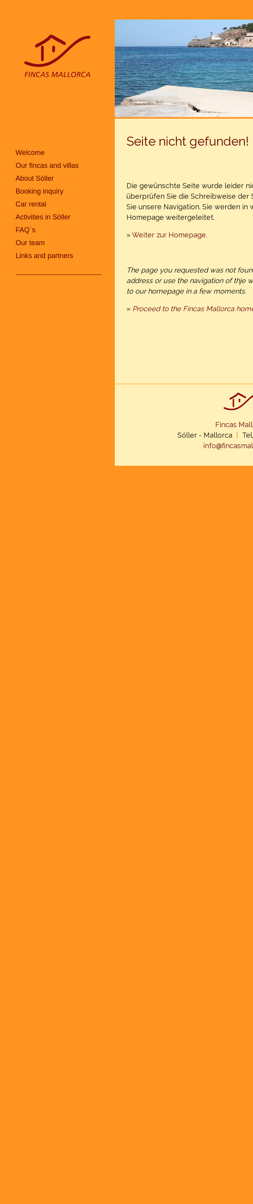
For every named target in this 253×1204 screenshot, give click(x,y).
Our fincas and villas (47, 165)
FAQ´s (25, 230)
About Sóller (35, 178)
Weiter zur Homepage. (169, 235)
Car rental (31, 204)
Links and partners (44, 256)
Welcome (30, 153)
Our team (30, 243)
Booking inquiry (39, 191)
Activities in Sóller (43, 217)
